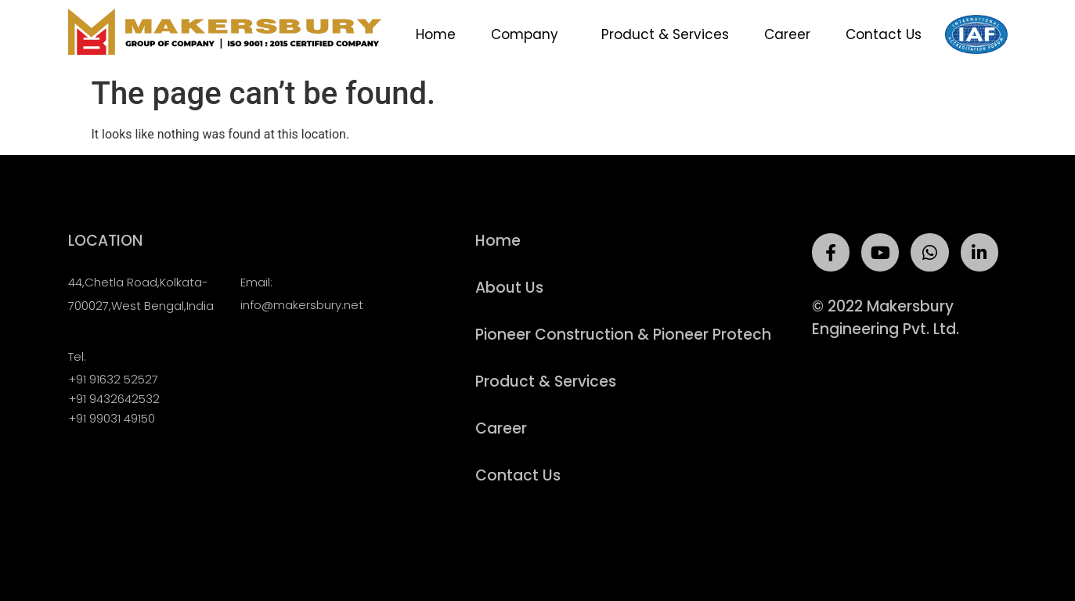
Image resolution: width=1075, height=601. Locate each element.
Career (787, 34)
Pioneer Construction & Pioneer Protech (623, 335)
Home (436, 34)
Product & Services (665, 34)
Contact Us (884, 34)
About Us (509, 288)
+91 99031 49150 (111, 418)
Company (528, 34)
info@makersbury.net (301, 305)
